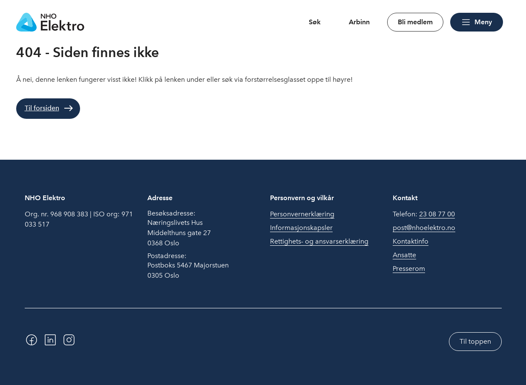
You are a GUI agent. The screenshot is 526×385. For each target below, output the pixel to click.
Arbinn (359, 22)
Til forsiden (42, 108)
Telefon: (424, 214)
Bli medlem (415, 22)
